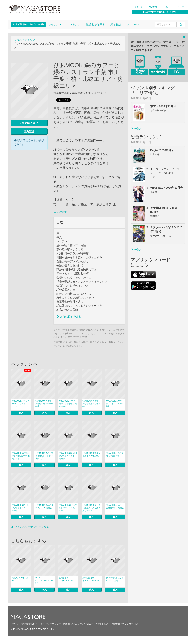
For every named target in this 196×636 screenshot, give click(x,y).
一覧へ (136, 128)
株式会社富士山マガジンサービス (121, 623)
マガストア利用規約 (21, 623)
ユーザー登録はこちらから (160, 11)
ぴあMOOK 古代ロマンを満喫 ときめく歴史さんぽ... (21, 456)
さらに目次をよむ (68, 316)
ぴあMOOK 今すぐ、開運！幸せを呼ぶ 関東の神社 (68, 403)
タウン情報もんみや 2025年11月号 (114, 579)
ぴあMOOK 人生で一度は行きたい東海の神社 (44, 403)
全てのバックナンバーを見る (30, 526)
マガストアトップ (24, 39)
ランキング (73, 24)
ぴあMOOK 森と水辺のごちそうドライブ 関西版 (68, 456)
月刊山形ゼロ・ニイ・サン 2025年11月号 (90, 580)
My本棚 (153, 7)
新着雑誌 (115, 24)
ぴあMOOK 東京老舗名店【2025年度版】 (91, 454)
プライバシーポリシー (49, 623)
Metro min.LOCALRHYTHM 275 (44, 580)
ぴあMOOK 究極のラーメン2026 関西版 (44, 506)
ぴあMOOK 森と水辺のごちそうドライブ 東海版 (21, 508)
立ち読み (29, 131)
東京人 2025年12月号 (20, 579)
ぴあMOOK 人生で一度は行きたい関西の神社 (115, 403)
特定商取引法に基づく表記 (77, 623)
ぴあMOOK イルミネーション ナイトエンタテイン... (21, 403)
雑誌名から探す (95, 24)
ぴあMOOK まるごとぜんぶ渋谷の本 (115, 454)
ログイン (138, 7)
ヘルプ (180, 7)
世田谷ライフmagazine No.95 (66, 579)
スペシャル (133, 24)
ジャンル (54, 24)
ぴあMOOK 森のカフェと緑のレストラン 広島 (68, 508)
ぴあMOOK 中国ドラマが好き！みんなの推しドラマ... (91, 508)
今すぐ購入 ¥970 (29, 122)
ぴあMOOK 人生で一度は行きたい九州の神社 (91, 403)
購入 (21, 413)
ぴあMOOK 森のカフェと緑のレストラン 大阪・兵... (44, 456)
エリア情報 (60, 211)
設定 (167, 7)
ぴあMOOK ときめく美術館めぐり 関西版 (115, 506)
